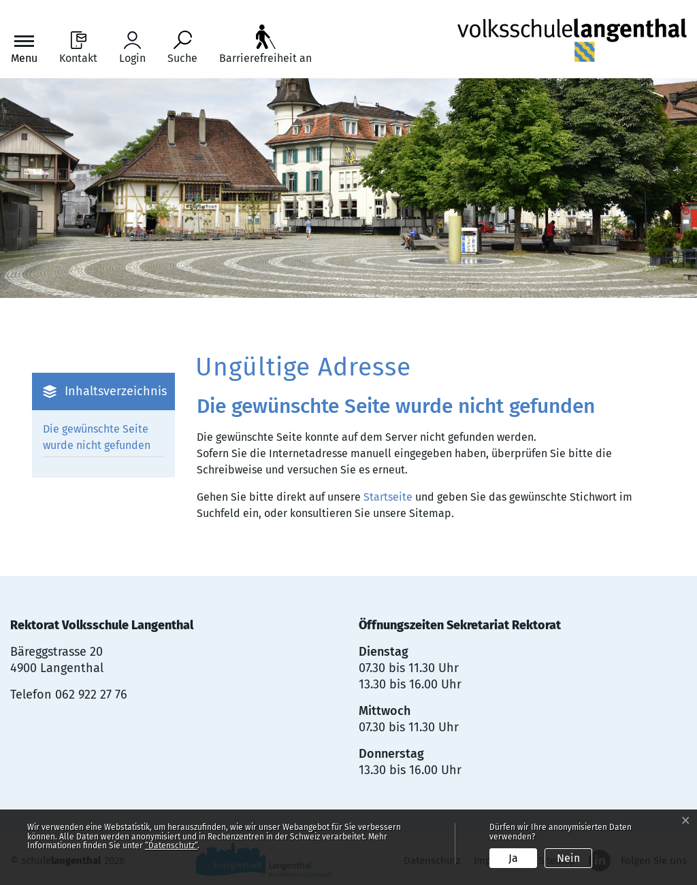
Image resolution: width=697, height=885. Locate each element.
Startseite (387, 496)
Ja (513, 858)
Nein (568, 858)
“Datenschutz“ (171, 845)
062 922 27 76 (91, 694)
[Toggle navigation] (24, 48)
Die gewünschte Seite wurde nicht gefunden (96, 437)
